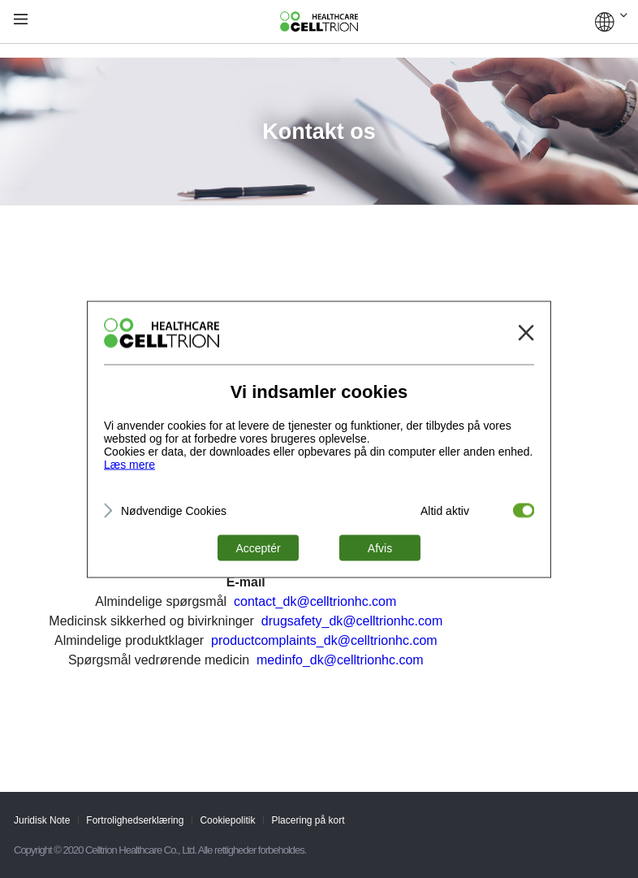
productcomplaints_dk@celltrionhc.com (324, 640)
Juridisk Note (42, 820)
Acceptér (257, 547)
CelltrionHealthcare (319, 21)
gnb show (21, 20)
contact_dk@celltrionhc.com (315, 601)
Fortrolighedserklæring (134, 820)
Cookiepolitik (227, 820)
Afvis (380, 547)
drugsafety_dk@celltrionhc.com (351, 621)
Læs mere (129, 463)
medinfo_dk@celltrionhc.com (340, 660)
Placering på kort (307, 820)
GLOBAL (611, 22)
